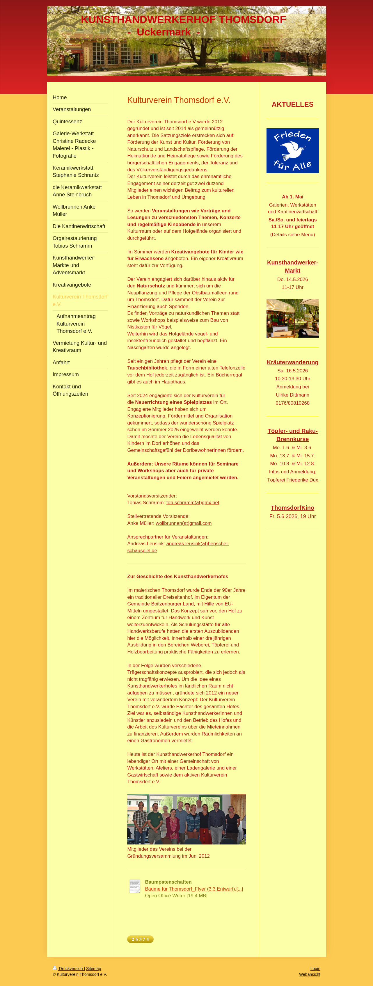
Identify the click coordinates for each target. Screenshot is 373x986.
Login (315, 968)
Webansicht (309, 974)
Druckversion (68, 968)
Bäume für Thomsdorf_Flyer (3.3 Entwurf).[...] (194, 889)
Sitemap (93, 968)
